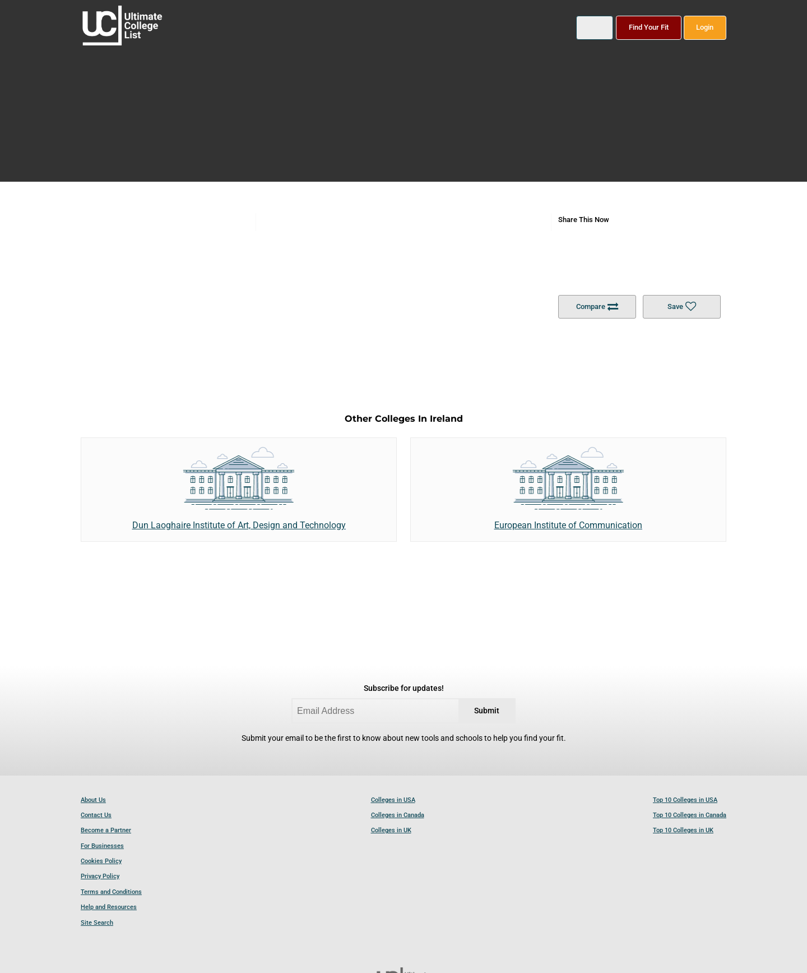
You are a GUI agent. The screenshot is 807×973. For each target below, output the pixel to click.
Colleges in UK (391, 830)
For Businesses (102, 846)
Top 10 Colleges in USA (685, 800)
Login (704, 27)
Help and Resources (109, 907)
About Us (93, 800)
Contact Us (96, 815)
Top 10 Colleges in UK (683, 830)
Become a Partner (106, 830)
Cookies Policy (101, 861)
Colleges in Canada (397, 815)
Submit (486, 711)
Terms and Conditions (111, 892)
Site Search (97, 922)
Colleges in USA (393, 800)
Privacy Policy (100, 876)
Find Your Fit (649, 27)
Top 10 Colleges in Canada (689, 815)
